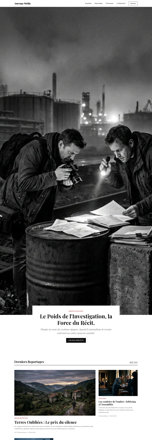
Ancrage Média (22, 3)
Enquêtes (88, 3)
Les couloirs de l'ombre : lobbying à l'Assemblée (117, 403)
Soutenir (133, 3)
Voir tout (134, 362)
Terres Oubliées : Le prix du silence (45, 422)
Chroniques (110, 3)
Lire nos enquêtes (76, 340)
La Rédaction (121, 3)
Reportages (99, 3)
